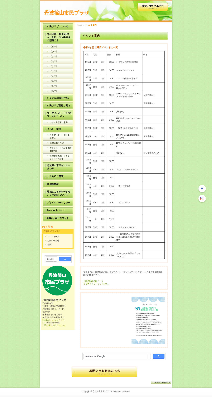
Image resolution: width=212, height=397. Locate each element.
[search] (116, 356)
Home (79, 25)
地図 (49, 244)
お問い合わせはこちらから (54, 325)
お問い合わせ (53, 240)
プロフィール (53, 236)
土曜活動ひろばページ (93, 281)
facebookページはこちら (53, 320)
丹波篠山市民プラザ (66, 13)
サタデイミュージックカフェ (96, 284)
